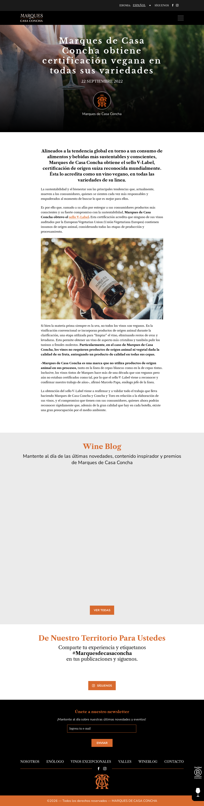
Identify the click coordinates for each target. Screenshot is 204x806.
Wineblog (147, 761)
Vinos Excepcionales (91, 761)
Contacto (174, 761)
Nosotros (29, 761)
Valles (124, 761)
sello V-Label (79, 217)
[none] (142, 5)
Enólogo (55, 761)
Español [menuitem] (139, 5)
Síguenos (102, 685)
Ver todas (102, 610)
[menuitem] (142, 5)
